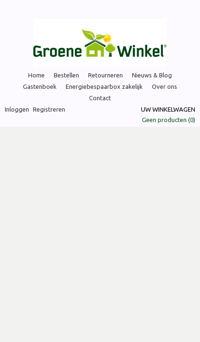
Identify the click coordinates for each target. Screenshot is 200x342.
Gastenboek (40, 86)
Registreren (49, 109)
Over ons (164, 86)
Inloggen (17, 109)
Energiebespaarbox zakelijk (104, 86)
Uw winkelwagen (168, 109)
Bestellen (66, 75)
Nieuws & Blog (152, 75)
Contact (100, 98)
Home (36, 75)
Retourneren (105, 75)
